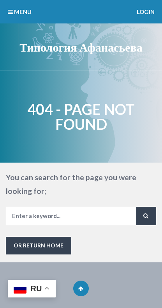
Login (146, 11)
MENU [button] (20, 11)
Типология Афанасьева (81, 47)
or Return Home (38, 245)
